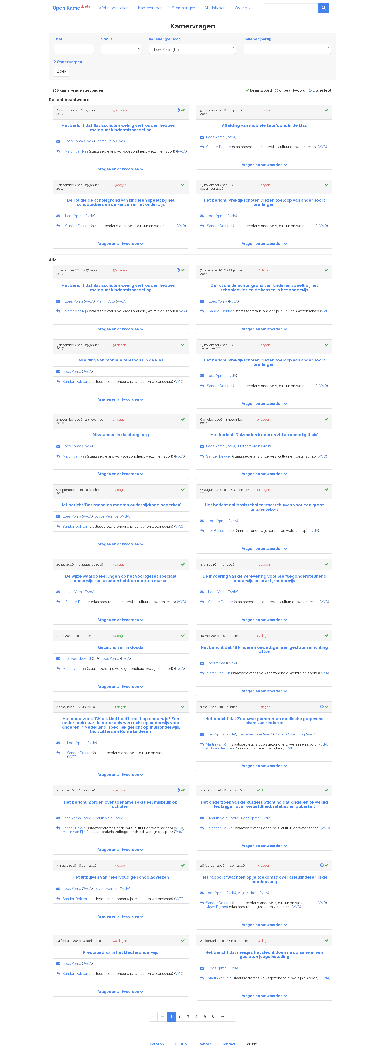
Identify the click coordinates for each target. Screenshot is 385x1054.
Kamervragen (150, 8)
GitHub (181, 1044)
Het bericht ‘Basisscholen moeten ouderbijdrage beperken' (120, 505)
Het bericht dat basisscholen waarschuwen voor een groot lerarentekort (264, 507)
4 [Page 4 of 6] (196, 1016)
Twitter (204, 1044)
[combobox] (192, 49)
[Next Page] (223, 1017)
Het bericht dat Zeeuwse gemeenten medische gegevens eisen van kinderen (264, 720)
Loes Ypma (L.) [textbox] (191, 49)
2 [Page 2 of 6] (180, 1016)
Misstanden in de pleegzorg (121, 434)
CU (95, 658)
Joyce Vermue (107, 516)
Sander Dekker (218, 147)
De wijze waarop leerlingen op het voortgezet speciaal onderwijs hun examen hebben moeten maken (120, 578)
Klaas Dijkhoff (217, 907)
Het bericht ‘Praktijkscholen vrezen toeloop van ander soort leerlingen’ (264, 202)
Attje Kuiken (247, 893)
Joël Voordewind (77, 658)
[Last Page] (232, 1017)
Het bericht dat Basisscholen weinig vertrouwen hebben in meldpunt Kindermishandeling (121, 127)
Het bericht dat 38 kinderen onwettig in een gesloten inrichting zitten (264, 649)
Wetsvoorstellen (114, 8)
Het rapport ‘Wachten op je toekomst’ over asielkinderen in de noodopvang (264, 879)
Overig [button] (242, 8)
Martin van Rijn (76, 151)
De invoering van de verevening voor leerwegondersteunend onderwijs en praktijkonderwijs (264, 578)
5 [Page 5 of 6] (205, 1016)
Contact (228, 1044)
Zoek (61, 71)
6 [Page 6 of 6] (213, 1016)
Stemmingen (183, 8)
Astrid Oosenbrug (290, 734)
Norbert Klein (249, 446)
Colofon (157, 1044)
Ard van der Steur (220, 748)
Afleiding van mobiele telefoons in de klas (264, 125)
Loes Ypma (74, 141)
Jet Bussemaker (221, 530)
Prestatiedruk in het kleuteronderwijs (120, 952)
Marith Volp (105, 141)
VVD (322, 147)
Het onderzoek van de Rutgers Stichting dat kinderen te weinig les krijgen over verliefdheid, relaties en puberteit (264, 804)
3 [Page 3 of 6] (188, 1016)
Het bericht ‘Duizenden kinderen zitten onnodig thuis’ (264, 434)
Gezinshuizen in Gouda (120, 647)
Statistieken (215, 8)
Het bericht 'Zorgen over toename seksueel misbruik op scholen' (121, 804)
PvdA (89, 141)
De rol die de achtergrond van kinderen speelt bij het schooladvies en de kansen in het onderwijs (121, 202)
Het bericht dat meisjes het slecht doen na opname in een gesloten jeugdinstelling (264, 954)
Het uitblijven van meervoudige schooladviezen (121, 877)
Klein (266, 446)
